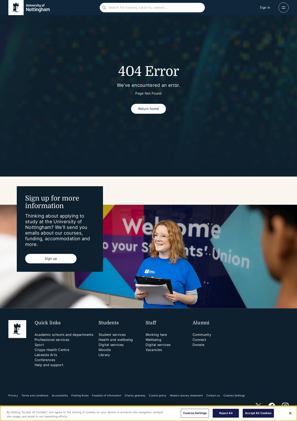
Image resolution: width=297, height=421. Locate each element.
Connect (199, 340)
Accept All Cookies (258, 413)
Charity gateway (135, 395)
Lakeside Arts (46, 355)
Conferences (45, 360)
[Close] (290, 413)
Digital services (111, 345)
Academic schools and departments (64, 335)
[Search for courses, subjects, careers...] (155, 7)
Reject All (226, 413)
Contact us (213, 395)
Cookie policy (157, 395)
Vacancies (154, 350)
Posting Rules (80, 395)
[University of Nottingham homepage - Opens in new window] (29, 7)
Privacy (13, 395)
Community (202, 335)
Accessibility (60, 395)
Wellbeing (153, 340)
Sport (39, 345)
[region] (148, 413)
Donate (198, 345)
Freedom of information (106, 395)
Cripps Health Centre (52, 350)
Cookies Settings (234, 395)
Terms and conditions (34, 395)
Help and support (49, 365)
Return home (148, 109)
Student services (112, 335)
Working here (156, 335)
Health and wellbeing (116, 340)
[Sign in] (265, 8)
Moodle (105, 350)
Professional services (52, 340)
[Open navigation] (284, 8)
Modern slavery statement (186, 395)
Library (104, 355)
